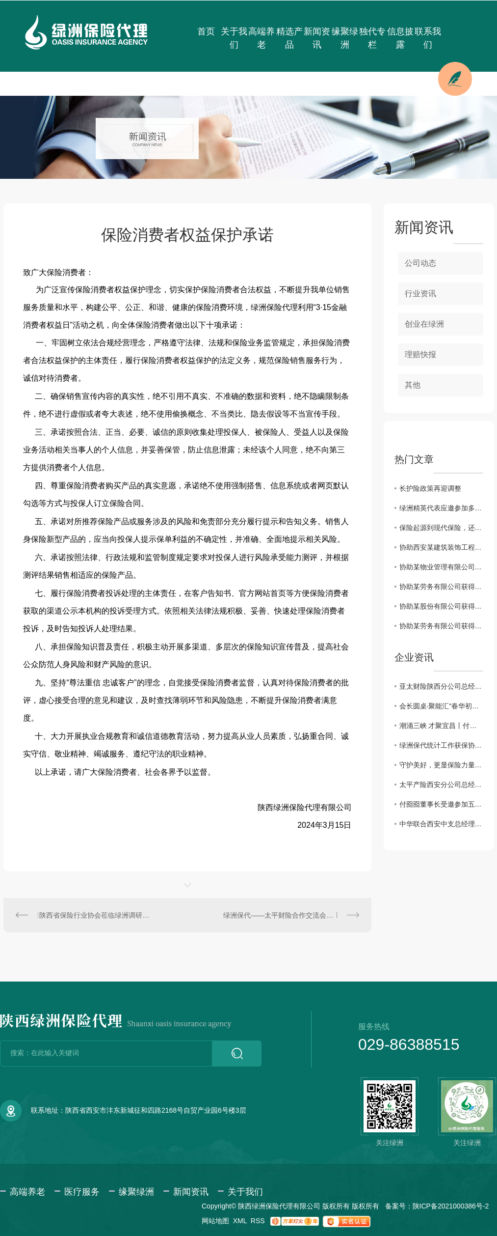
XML (240, 1221)
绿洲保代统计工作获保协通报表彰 (441, 745)
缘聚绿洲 (345, 38)
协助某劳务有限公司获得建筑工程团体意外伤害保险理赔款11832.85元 (441, 586)
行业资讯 (420, 293)
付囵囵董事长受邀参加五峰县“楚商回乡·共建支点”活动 (441, 804)
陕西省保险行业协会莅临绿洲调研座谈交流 (95, 915)
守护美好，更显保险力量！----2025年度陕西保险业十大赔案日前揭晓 (441, 765)
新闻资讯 (317, 38)
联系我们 (428, 38)
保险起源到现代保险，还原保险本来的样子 (441, 528)
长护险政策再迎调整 (430, 488)
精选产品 (289, 38)
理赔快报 (420, 354)
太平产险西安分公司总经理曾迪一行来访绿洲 (441, 784)
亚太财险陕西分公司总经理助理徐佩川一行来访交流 (441, 686)
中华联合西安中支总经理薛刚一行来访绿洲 (441, 824)
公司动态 (420, 263)
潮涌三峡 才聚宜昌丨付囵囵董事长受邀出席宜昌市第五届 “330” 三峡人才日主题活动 (441, 726)
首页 (206, 31)
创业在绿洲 (424, 324)
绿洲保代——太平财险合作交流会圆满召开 (288, 915)
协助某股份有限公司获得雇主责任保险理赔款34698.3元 (441, 606)
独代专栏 (372, 38)
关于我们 (234, 38)
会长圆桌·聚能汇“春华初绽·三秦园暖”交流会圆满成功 (441, 706)
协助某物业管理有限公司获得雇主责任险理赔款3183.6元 (441, 567)
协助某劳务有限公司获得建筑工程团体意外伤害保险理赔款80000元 (441, 626)
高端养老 (261, 38)
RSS (258, 1221)
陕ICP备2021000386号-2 (451, 1206)
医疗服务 (82, 1192)
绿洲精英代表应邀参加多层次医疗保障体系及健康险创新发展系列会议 (441, 508)
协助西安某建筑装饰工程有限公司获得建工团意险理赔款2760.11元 (441, 547)
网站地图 (215, 1221)
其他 (412, 385)
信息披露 (400, 38)
